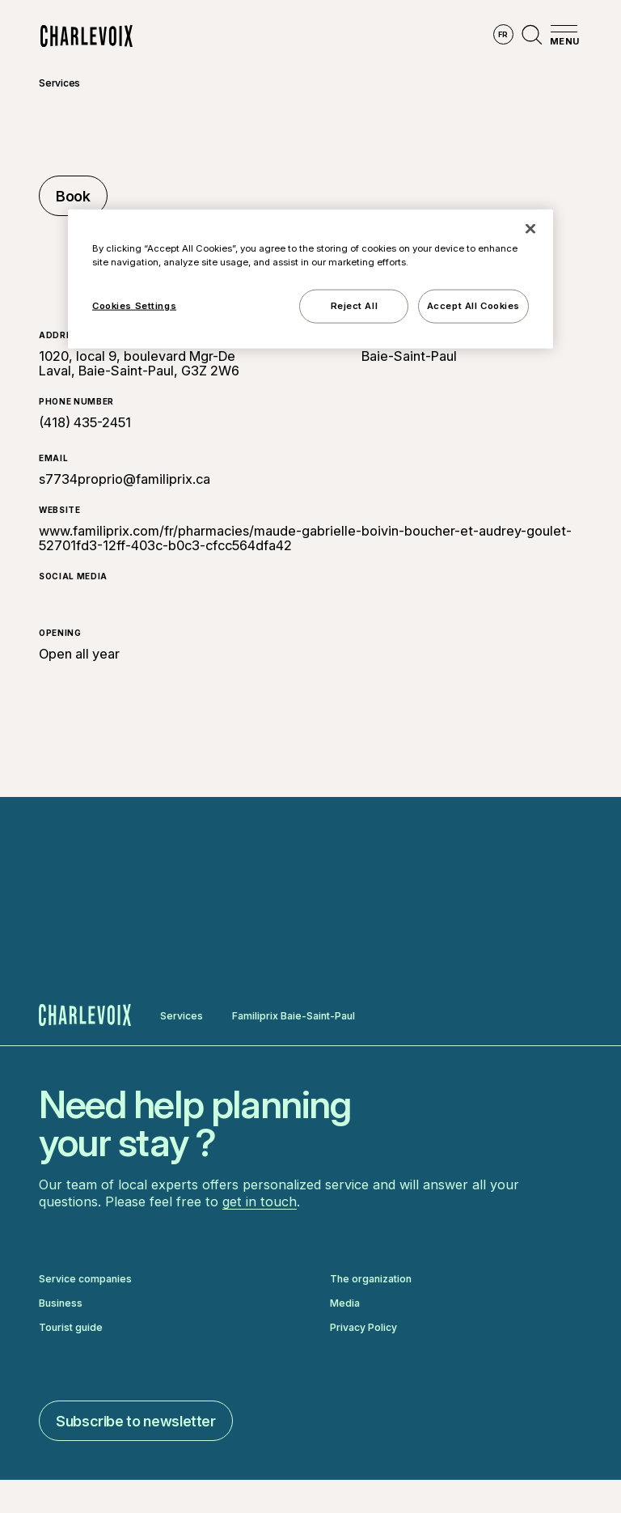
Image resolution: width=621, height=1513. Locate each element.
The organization (371, 1279)
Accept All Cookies (473, 305)
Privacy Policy (363, 1328)
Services (59, 83)
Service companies (85, 1279)
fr (503, 34)
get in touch (259, 1201)
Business (60, 1303)
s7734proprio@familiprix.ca (124, 479)
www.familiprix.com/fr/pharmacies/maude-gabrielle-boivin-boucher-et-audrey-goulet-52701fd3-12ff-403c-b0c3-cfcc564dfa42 (305, 538)
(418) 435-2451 (85, 422)
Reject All (354, 305)
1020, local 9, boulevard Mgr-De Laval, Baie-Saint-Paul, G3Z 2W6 (139, 363)
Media (345, 1303)
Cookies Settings (134, 305)
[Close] (530, 228)
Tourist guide (71, 1328)
